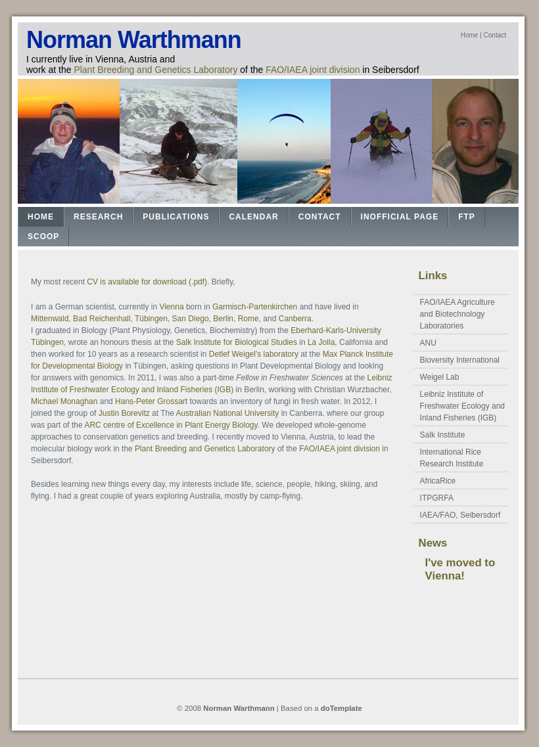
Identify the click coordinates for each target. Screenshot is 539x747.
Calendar (253, 216)
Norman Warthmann (133, 39)
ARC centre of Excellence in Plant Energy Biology (170, 425)
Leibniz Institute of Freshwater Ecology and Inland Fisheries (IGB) (462, 406)
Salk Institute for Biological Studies (237, 342)
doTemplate (341, 708)
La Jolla (321, 342)
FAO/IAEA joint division (313, 69)
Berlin (223, 318)
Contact (495, 35)
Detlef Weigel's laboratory (253, 354)
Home (470, 35)
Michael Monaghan (64, 401)
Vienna (171, 306)
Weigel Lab (439, 377)
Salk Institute (442, 435)
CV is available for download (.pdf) (147, 281)
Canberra (295, 318)
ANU (428, 343)
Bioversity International (460, 360)
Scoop (43, 236)
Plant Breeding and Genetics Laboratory (155, 69)
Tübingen (151, 318)
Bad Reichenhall (101, 318)
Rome (248, 318)
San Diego (190, 318)
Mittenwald (49, 318)
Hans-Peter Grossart (151, 401)
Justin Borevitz (124, 413)
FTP (466, 216)
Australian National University (227, 413)
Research (98, 216)
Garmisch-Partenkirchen (254, 306)
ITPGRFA (437, 498)
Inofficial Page (400, 216)
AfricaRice (438, 481)
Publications (176, 216)
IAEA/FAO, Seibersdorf (460, 515)
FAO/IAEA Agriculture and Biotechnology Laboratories (457, 314)
